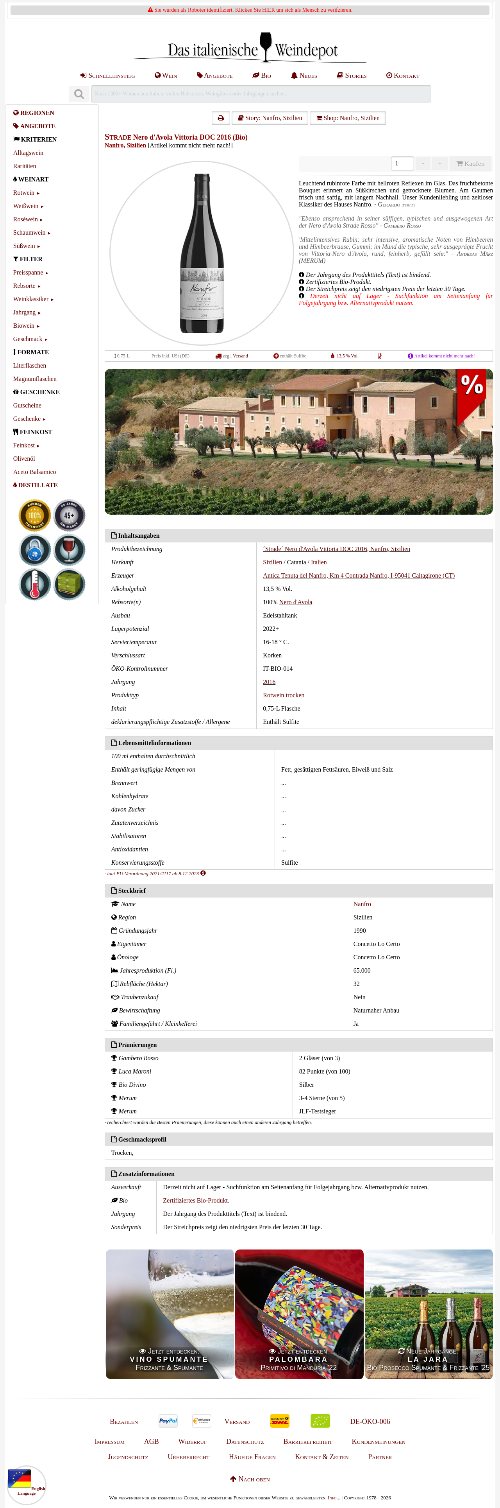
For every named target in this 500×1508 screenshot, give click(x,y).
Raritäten (24, 166)
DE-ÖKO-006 (370, 1421)
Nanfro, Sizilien (125, 145)
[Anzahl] (402, 163)
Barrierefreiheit (307, 1441)
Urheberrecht (188, 1457)
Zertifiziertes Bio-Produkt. (196, 1200)
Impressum (110, 1441)
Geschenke (27, 418)
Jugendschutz (128, 1457)
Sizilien (272, 562)
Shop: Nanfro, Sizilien (348, 118)
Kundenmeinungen (378, 1441)
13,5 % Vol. (348, 356)
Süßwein (24, 245)
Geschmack (28, 339)
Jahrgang (24, 312)
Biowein (23, 325)
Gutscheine (27, 405)
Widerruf (193, 1441)
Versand (240, 356)
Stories (352, 75)
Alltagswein (28, 152)
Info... (334, 1498)
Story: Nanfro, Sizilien (270, 118)
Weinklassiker (30, 299)
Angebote (215, 75)
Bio (261, 75)
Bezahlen (124, 1421)
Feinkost (24, 445)
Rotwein (23, 192)
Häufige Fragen (252, 1457)
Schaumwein (29, 232)
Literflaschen (29, 365)
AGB (151, 1441)
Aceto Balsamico (34, 472)
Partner (380, 1457)
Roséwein (25, 219)
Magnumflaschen (35, 378)
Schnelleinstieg (107, 75)
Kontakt (403, 75)
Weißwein (25, 206)
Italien (319, 562)
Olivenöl (24, 458)
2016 (269, 682)
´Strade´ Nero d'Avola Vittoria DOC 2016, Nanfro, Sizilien (336, 549)
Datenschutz (245, 1441)
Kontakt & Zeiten (322, 1457)
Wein (166, 75)
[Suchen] (79, 94)
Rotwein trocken (283, 695)
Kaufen (470, 163)
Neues (304, 75)
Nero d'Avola (295, 602)
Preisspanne (28, 272)
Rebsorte (24, 285)
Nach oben (250, 1479)
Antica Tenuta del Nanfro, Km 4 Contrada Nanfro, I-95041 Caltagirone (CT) (359, 575)
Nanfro (362, 904)
